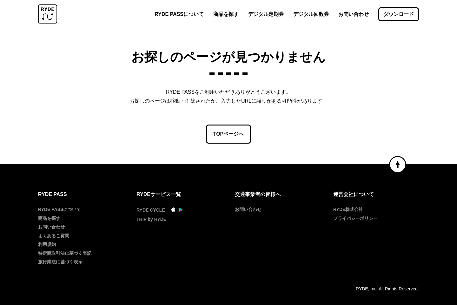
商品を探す (226, 14)
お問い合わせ (353, 14)
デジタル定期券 (266, 14)
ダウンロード (398, 14)
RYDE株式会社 (348, 209)
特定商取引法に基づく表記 (64, 253)
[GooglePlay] (181, 210)
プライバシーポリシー (355, 218)
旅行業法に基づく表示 (60, 261)
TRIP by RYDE (151, 219)
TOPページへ (228, 134)
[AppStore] (173, 210)
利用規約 (47, 244)
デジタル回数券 (311, 14)
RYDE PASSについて (179, 14)
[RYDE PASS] (47, 14)
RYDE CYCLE (150, 210)
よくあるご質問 (53, 235)
